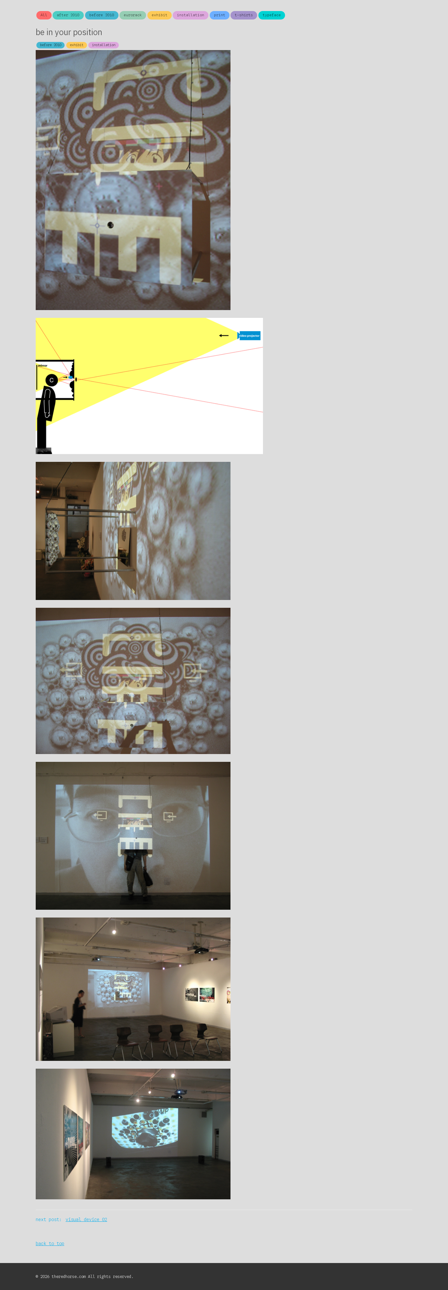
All (44, 15)
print (219, 15)
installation (190, 15)
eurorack (133, 15)
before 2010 (101, 15)
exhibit (160, 15)
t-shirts (244, 15)
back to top (50, 1243)
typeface (272, 15)
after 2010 (68, 15)
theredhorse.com (70, 1276)
